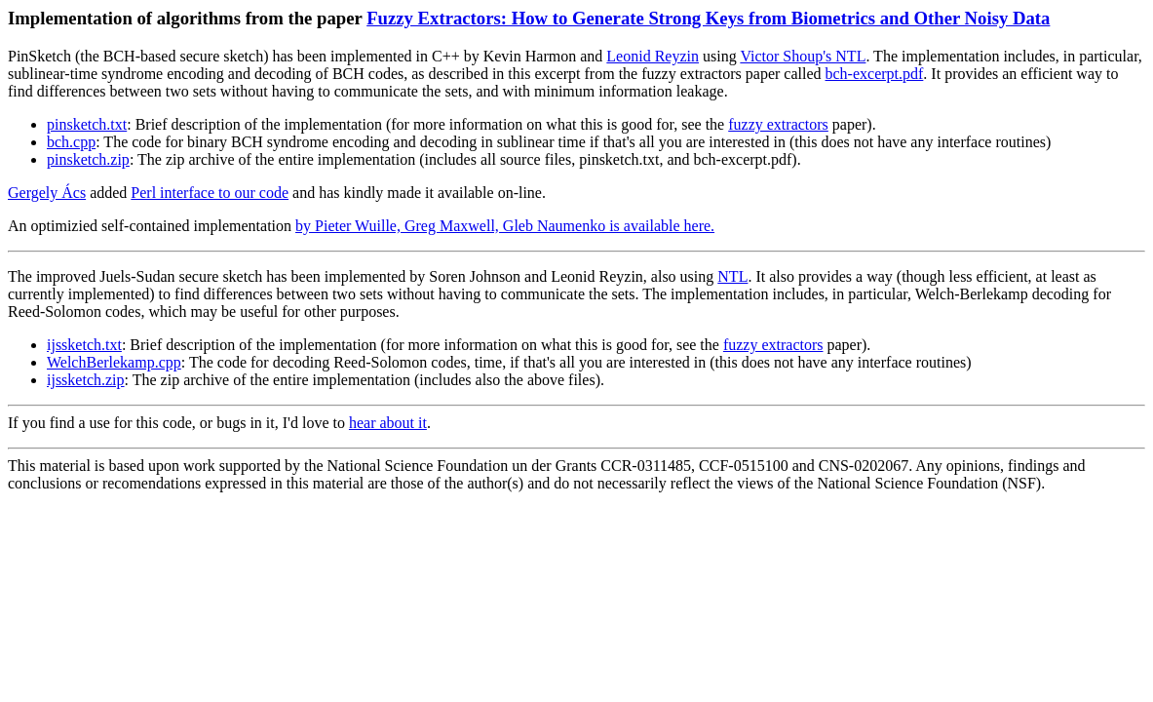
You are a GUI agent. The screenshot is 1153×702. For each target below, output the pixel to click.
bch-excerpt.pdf (875, 73)
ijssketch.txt (84, 344)
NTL (732, 276)
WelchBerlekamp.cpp (114, 362)
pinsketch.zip (88, 159)
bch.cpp (71, 142)
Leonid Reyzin (652, 56)
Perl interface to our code (209, 192)
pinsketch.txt (87, 124)
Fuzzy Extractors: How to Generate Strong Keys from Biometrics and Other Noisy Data (708, 18)
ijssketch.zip (86, 379)
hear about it (388, 422)
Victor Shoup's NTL (802, 56)
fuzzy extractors (778, 124)
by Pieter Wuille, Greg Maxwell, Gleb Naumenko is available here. (504, 225)
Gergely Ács (47, 192)
